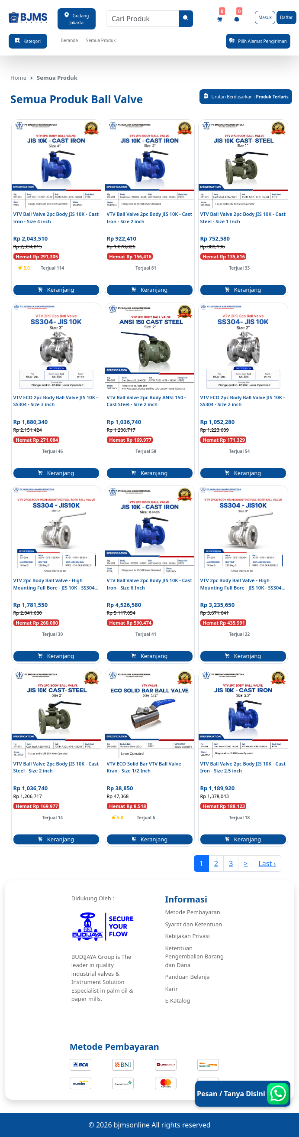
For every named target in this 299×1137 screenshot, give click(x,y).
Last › (267, 863)
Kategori (28, 41)
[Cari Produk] (142, 18)
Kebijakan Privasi (187, 936)
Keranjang (56, 289)
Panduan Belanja (187, 977)
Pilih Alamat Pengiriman (258, 41)
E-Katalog (177, 1000)
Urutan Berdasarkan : (246, 96)
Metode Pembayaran (192, 912)
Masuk (265, 17)
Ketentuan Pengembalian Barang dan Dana (194, 956)
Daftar (286, 17)
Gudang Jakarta (76, 19)
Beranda (69, 40)
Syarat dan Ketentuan (193, 924)
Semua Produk (101, 40)
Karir (171, 989)
